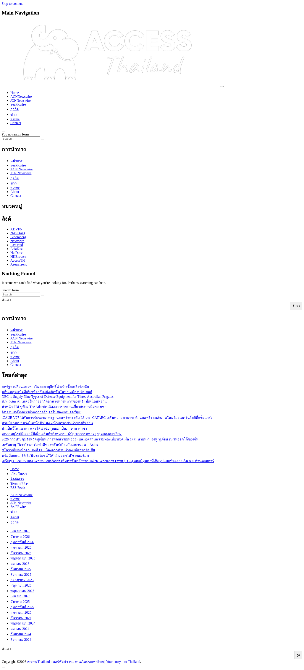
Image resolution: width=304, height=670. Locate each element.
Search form (10, 290)
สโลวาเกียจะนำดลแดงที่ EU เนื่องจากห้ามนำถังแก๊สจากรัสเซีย (48, 450)
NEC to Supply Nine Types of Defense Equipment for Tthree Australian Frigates (57, 396)
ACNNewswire (21, 96)
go (298, 655)
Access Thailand (38, 661)
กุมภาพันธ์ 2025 (22, 607)
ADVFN (16, 229)
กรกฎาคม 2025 (22, 580)
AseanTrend (18, 264)
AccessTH (17, 260)
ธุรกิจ (14, 109)
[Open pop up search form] (3, 131)
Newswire (17, 241)
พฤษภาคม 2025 (22, 591)
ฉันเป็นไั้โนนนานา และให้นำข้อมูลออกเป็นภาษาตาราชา (44, 428)
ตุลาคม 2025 (19, 564)
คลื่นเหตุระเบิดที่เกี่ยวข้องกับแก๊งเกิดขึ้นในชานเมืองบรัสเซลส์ (47, 392)
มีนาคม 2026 (20, 536)
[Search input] (21, 138)
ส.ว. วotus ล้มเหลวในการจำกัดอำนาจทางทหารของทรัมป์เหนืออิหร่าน (54, 401)
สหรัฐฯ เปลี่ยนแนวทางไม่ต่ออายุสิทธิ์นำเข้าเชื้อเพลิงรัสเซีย (45, 386)
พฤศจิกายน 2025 (22, 558)
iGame (15, 119)
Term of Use (19, 484)
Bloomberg (18, 237)
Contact (15, 123)
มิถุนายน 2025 (20, 585)
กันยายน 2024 (20, 634)
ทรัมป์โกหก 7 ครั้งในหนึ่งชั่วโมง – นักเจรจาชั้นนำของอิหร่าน (47, 423)
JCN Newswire (20, 173)
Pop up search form (15, 134)
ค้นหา (6, 299)
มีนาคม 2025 (20, 601)
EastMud (16, 245)
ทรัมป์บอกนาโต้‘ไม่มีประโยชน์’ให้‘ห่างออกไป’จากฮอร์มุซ (45, 455)
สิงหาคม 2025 (20, 574)
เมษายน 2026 (20, 531)
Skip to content (12, 3)
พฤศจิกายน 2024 (22, 623)
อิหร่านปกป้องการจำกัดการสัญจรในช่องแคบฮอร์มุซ (41, 412)
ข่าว (13, 114)
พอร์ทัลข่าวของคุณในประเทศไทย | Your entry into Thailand (96, 661)
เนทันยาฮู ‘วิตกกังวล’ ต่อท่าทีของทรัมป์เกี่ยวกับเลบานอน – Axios (50, 445)
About (14, 192)
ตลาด (14, 517)
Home (14, 93)
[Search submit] (42, 139)
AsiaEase (16, 249)
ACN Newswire (21, 169)
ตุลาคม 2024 (19, 629)
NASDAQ (17, 233)
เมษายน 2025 (20, 596)
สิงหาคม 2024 (20, 639)
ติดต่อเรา (17, 479)
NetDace (16, 252)
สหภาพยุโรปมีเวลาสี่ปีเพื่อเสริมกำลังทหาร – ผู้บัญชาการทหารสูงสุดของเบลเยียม (62, 434)
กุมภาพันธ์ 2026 (22, 542)
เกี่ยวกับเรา (18, 474)
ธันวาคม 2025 (20, 553)
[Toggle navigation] (222, 86)
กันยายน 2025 (20, 569)
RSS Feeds (18, 487)
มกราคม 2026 (20, 547)
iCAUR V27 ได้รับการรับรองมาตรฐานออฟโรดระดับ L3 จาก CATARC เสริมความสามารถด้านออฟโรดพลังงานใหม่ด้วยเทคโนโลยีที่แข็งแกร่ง (107, 417)
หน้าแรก (16, 161)
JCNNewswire (20, 100)
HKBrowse (18, 256)
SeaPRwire (18, 104)
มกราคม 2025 (20, 612)
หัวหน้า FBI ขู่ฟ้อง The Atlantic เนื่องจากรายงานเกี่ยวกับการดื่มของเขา (54, 407)
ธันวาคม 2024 (20, 618)
